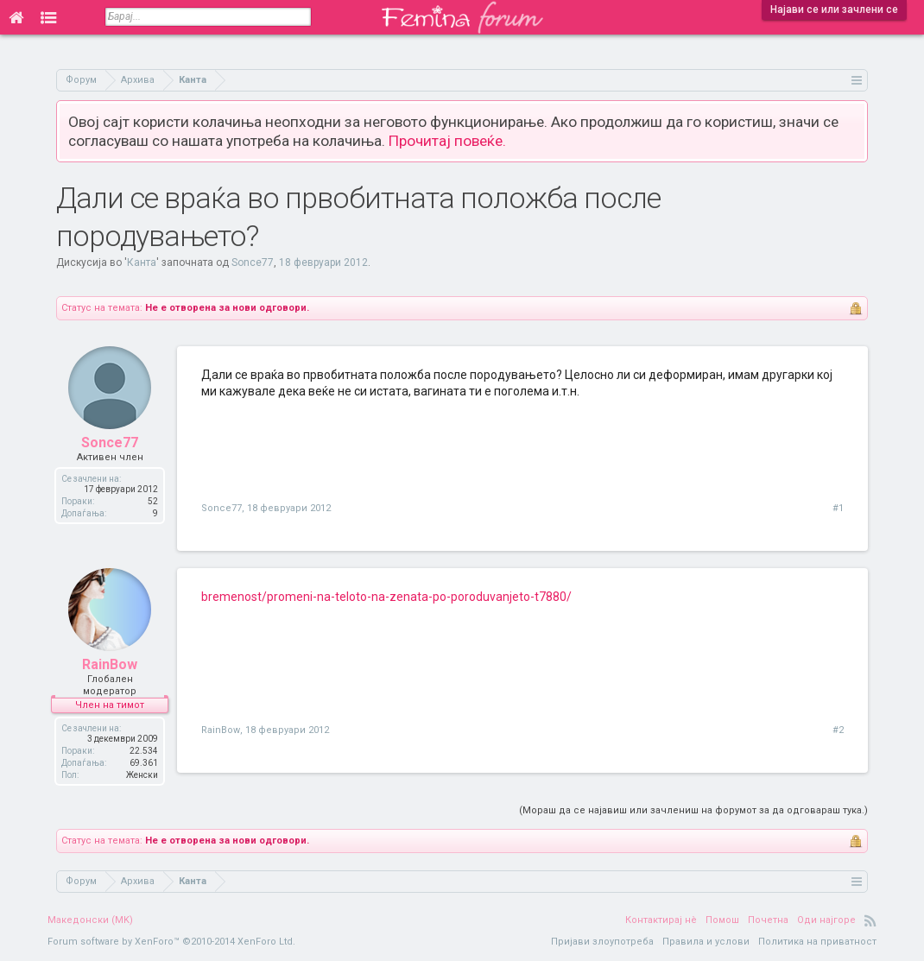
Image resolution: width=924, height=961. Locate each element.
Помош (722, 920)
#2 (838, 730)
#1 (838, 508)
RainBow (109, 664)
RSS (870, 920)
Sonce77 (252, 262)
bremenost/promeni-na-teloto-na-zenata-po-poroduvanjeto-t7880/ (386, 597)
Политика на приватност (817, 941)
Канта (141, 262)
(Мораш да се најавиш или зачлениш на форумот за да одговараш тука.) (693, 810)
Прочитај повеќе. (447, 140)
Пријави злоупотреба (602, 941)
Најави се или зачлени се (834, 9)
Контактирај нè (661, 920)
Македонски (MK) (90, 920)
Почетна (768, 920)
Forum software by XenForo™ (171, 941)
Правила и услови (706, 941)
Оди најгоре (826, 920)
